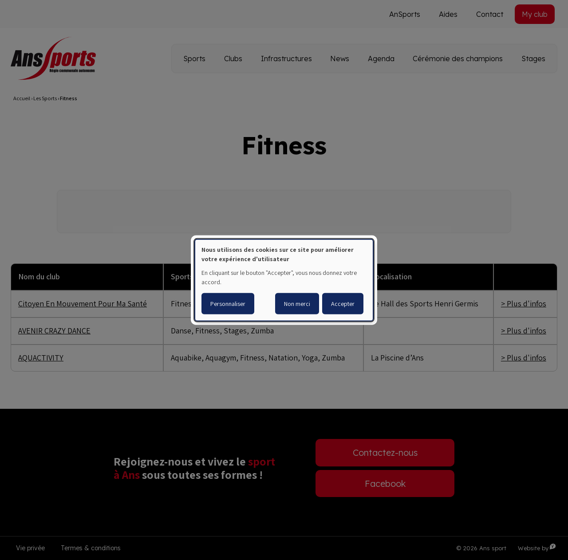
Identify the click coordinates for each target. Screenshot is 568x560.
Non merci (297, 304)
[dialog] (284, 279)
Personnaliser (227, 304)
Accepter (343, 304)
